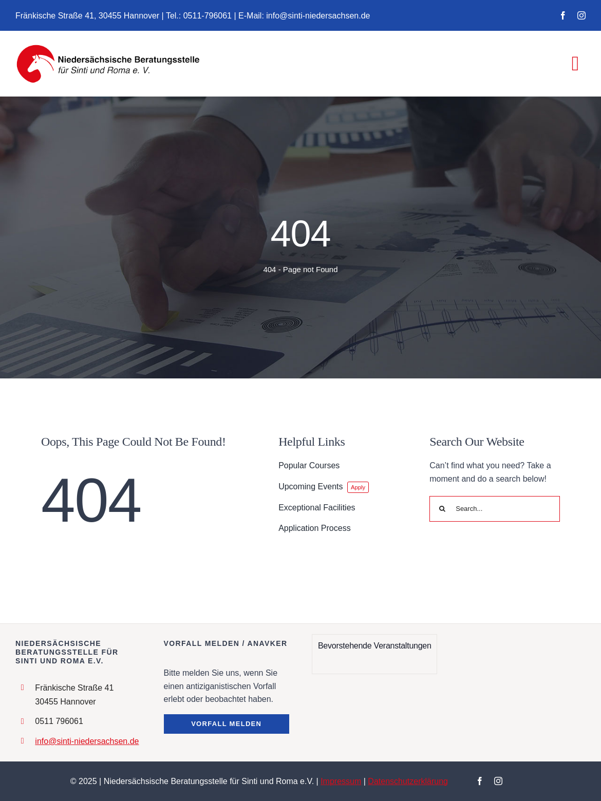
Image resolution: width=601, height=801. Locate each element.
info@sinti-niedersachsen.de (87, 741)
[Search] (442, 509)
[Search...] (494, 509)
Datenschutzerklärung (408, 781)
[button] (226, 724)
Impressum (341, 781)
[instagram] (581, 15)
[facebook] (563, 15)
